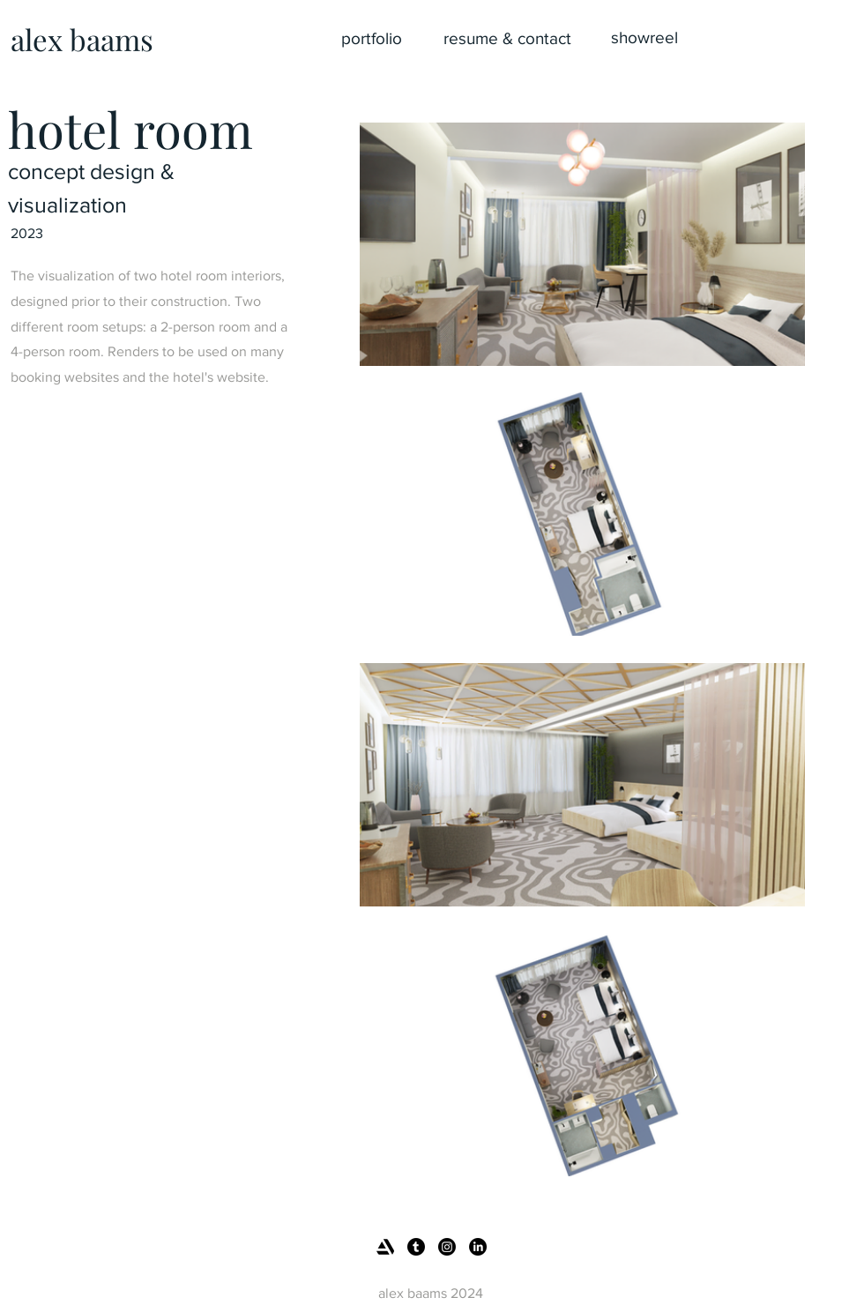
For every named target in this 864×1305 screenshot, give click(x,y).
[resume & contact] (507, 38)
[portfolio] (371, 38)
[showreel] (644, 37)
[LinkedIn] (478, 1247)
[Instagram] (447, 1247)
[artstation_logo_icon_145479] (385, 1247)
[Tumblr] (416, 1247)
